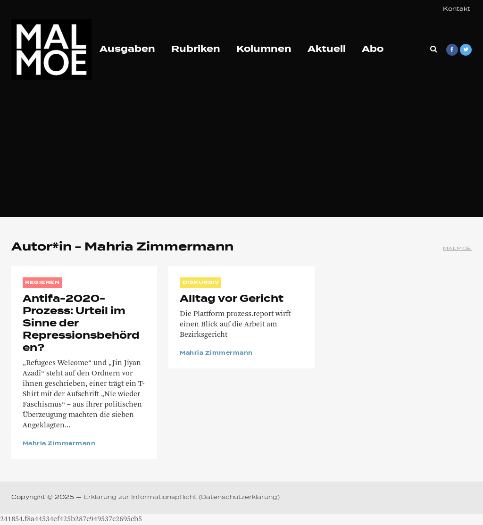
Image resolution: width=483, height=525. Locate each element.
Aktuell (327, 49)
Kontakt (456, 9)
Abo (372, 49)
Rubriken (195, 49)
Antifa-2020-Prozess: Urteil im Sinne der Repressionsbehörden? (81, 323)
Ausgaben (127, 49)
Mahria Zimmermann (59, 443)
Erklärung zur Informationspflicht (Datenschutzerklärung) (181, 497)
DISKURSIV (201, 282)
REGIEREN (42, 282)
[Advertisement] (241, 151)
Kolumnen (263, 49)
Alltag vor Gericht (231, 299)
